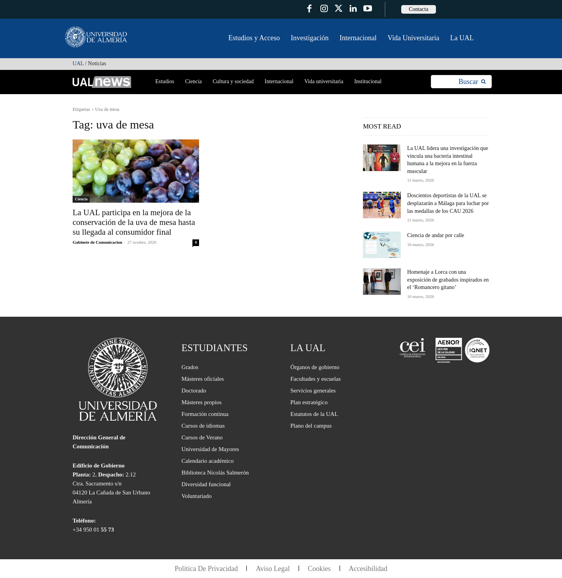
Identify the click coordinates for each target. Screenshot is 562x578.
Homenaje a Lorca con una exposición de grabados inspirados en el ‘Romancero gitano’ (448, 279)
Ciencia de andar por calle (435, 235)
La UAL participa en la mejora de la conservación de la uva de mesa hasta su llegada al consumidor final (134, 222)
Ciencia (81, 199)
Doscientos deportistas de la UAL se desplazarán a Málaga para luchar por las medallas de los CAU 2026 (448, 203)
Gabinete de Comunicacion (97, 242)
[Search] (472, 81)
